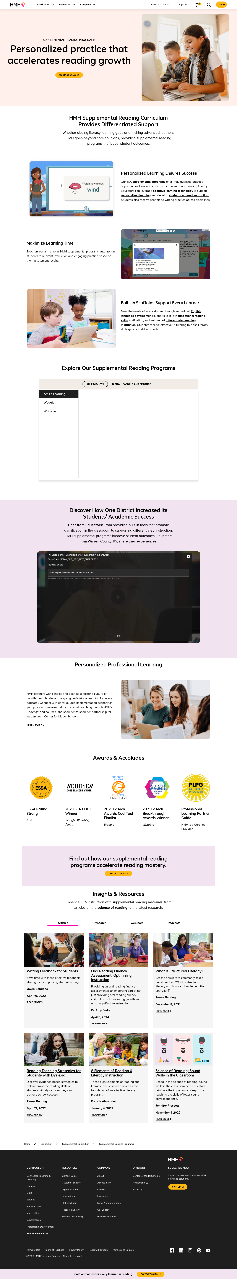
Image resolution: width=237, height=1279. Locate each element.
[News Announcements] (112, 1203)
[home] (30, 1144)
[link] (19, 4)
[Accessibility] (112, 1182)
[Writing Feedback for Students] (52, 971)
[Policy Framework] (112, 1216)
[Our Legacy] (112, 1209)
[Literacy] (42, 1186)
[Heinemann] (148, 1182)
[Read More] (35, 1002)
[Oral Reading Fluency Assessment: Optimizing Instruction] (111, 975)
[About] (112, 1176)
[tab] (61, 394)
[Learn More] (92, 416)
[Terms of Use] (33, 1250)
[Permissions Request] (123, 1250)
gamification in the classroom (87, 530)
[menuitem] (19, 4)
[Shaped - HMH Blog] (77, 1216)
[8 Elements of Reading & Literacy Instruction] (111, 1073)
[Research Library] (77, 1209)
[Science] (42, 1199)
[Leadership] (112, 1196)
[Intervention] (42, 1213)
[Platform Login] (77, 1203)
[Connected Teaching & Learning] (42, 1178)
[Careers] (112, 1189)
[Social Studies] (42, 1206)
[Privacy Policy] (76, 1250)
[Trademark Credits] (98, 1250)
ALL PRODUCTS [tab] (95, 384)
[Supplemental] (42, 1220)
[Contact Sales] (69, 75)
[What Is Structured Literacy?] (179, 971)
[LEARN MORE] (35, 725)
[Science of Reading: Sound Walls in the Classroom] (178, 1073)
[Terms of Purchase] (55, 1250)
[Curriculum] (46, 1144)
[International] (77, 1196)
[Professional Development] (42, 1226)
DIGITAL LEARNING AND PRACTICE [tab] (131, 384)
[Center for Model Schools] (148, 1176)
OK (118, 636)
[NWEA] (148, 1189)
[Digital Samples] (77, 1189)
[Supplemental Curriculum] (76, 1144)
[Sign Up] (177, 1187)
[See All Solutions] (42, 1233)
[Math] (42, 1193)
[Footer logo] (175, 1159)
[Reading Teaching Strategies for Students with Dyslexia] (54, 1073)
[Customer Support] (77, 1182)
